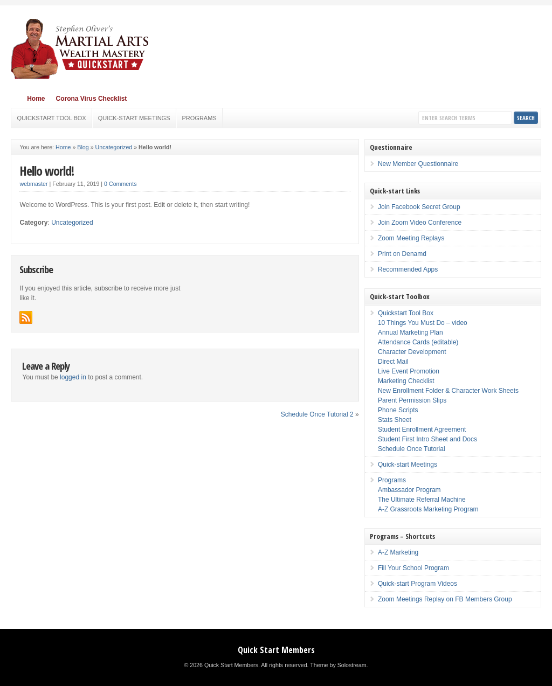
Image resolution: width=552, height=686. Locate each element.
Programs (199, 118)
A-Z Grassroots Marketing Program (428, 509)
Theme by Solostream (338, 665)
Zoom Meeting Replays (411, 238)
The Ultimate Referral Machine (422, 499)
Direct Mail (393, 361)
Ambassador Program (409, 490)
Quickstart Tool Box (51, 118)
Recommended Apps (408, 269)
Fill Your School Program (413, 568)
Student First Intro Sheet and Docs (427, 439)
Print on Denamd (402, 254)
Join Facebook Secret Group (419, 207)
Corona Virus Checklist (91, 98)
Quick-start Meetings (134, 118)
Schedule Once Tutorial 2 (317, 414)
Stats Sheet (394, 420)
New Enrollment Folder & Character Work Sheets (448, 390)
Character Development (412, 352)
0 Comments (120, 184)
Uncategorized (114, 147)
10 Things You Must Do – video (422, 323)
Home (36, 98)
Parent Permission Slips (412, 400)
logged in (73, 377)
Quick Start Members (276, 650)
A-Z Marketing (398, 552)
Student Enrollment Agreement (422, 429)
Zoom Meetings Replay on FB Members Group (445, 599)
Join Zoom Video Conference (419, 222)
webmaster (33, 184)
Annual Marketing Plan (410, 332)
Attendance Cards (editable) (418, 342)
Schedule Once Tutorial (411, 449)
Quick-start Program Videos (417, 583)
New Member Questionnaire (418, 164)
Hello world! (46, 170)
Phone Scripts (398, 410)
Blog (82, 147)
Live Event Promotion (408, 371)
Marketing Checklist (406, 381)
